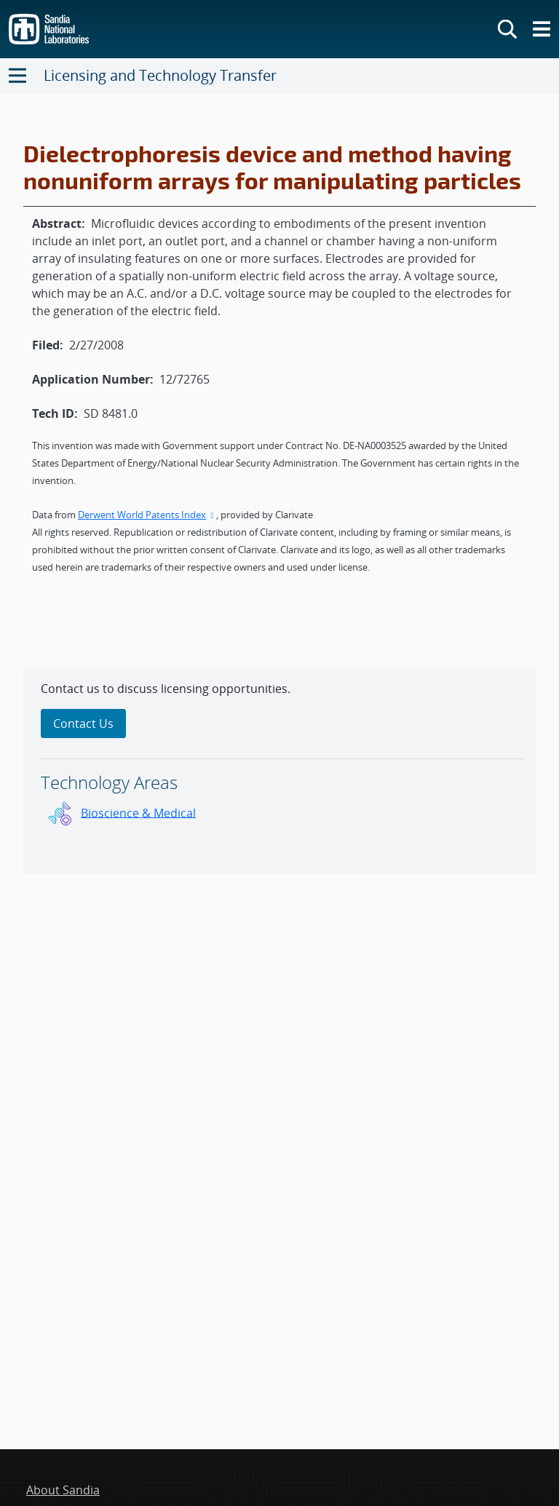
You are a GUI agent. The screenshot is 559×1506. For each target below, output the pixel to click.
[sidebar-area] (279, 771)
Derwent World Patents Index (147, 514)
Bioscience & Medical (138, 812)
